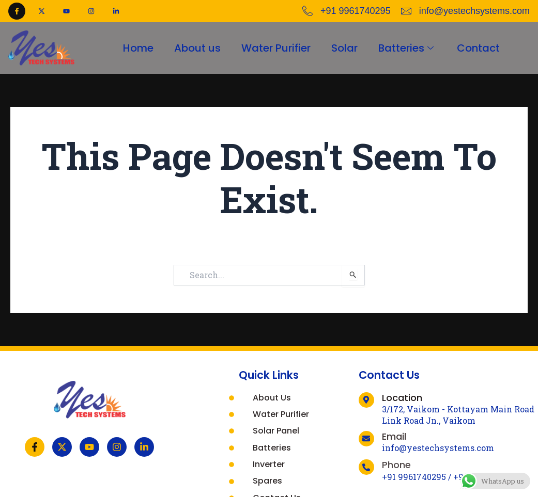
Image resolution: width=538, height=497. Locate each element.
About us (197, 48)
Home (138, 48)
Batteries (407, 48)
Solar (344, 48)
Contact (478, 48)
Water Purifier (276, 48)
